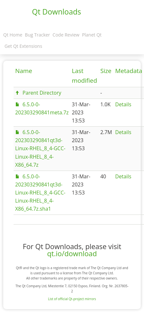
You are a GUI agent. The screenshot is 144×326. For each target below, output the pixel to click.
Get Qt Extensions (23, 46)
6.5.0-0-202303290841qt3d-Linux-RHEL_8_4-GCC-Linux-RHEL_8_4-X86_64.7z (40, 148)
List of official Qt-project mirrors (72, 299)
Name (23, 71)
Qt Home (12, 35)
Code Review (66, 35)
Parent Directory (42, 92)
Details (123, 104)
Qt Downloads (56, 11)
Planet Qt (92, 35)
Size (105, 71)
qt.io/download (72, 253)
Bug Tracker (37, 35)
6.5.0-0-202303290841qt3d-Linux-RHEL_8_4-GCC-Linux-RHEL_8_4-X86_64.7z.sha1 (40, 192)
